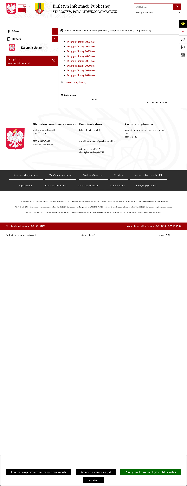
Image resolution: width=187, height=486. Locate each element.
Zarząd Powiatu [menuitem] (16, 256)
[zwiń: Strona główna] (56, 29)
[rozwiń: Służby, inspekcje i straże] (56, 231)
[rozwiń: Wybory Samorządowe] (56, 389)
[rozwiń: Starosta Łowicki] (56, 263)
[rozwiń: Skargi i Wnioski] (56, 441)
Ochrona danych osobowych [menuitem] (23, 319)
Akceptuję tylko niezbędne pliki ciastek (151, 472)
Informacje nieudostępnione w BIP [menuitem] (27, 415)
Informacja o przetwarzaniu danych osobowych (38, 472)
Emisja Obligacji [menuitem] (16, 428)
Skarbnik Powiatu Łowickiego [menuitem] (24, 289)
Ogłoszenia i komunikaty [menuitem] (21, 339)
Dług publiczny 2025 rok (81, 33)
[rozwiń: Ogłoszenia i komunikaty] (56, 339)
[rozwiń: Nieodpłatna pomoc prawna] (56, 435)
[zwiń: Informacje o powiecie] (56, 54)
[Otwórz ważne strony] (183, 47)
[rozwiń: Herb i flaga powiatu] (56, 71)
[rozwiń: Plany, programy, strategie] (56, 248)
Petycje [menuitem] (11, 448)
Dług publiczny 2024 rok (81, 37)
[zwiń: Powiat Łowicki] (56, 46)
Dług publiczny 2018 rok (81, 66)
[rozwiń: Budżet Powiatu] (56, 105)
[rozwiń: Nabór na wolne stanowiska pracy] (56, 372)
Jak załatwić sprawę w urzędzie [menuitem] (25, 326)
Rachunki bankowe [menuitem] (18, 332)
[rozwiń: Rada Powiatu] (56, 296)
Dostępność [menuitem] (14, 402)
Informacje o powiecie (95, 21)
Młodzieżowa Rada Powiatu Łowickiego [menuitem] (23, 304)
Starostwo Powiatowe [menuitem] (19, 313)
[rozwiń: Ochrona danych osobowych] (56, 319)
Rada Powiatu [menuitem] (15, 296)
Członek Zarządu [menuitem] (17, 276)
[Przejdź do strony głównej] (61, 8)
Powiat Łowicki (73, 21)
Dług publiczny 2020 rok (81, 57)
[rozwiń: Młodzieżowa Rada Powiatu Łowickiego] (56, 302)
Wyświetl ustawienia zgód (96, 472)
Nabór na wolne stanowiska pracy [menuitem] (26, 372)
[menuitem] (32, 37)
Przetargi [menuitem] (12, 365)
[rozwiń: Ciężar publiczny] (56, 198)
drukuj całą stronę (75, 73)
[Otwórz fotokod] (183, 55)
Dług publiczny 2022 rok (81, 47)
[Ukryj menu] (55, 22)
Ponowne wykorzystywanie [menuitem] (23, 422)
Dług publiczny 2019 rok (81, 61)
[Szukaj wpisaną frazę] (177, 6)
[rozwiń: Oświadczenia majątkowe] (56, 346)
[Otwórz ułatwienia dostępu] (183, 24)
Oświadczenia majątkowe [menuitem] (21, 345)
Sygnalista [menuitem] (13, 408)
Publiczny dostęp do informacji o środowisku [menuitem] (26, 380)
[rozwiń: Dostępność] (56, 402)
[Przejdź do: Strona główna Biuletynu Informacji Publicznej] (61, 22)
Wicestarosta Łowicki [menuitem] (19, 269)
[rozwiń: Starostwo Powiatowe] (56, 313)
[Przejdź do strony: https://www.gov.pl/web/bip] (183, 31)
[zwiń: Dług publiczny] (56, 122)
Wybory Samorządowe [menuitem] (20, 389)
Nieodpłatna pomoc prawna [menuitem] (23, 435)
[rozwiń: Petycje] (56, 448)
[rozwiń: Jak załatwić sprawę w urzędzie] (56, 326)
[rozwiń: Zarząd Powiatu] (56, 256)
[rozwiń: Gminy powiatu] (56, 88)
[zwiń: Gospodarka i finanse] (56, 96)
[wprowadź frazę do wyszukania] (153, 6)
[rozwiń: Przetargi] (56, 365)
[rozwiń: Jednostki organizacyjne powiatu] (56, 240)
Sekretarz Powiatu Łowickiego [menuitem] (24, 282)
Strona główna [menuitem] (15, 29)
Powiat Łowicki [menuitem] (15, 46)
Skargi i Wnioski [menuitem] (16, 441)
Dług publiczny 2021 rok (81, 52)
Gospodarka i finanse (121, 21)
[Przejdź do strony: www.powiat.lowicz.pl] (183, 39)
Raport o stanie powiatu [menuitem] (21, 395)
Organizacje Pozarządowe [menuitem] (22, 352)
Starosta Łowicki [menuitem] (16, 263)
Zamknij (93, 480)
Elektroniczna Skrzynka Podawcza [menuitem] (26, 359)
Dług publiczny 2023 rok (81, 42)
